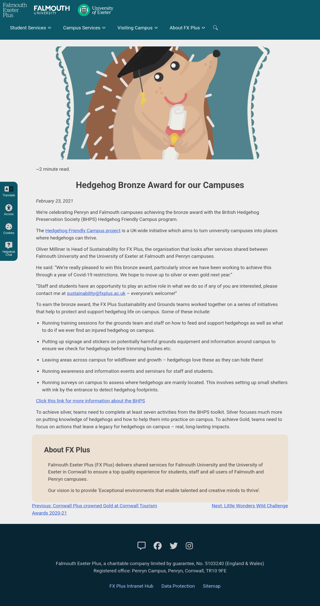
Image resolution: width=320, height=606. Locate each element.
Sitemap (212, 586)
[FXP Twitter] (174, 546)
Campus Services (81, 28)
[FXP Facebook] (158, 546)
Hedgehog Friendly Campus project (82, 230)
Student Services (28, 28)
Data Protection (178, 586)
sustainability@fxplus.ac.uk (96, 293)
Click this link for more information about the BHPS (90, 401)
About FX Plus (185, 28)
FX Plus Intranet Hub (131, 586)
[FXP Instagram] (189, 546)
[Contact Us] (142, 546)
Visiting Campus (135, 28)
